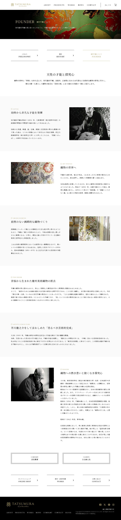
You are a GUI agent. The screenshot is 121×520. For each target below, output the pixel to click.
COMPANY (47, 513)
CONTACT (91, 5)
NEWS (81, 5)
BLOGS (68, 513)
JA (106, 5)
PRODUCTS (59, 5)
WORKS (71, 5)
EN (109, 5)
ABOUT (47, 5)
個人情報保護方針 (108, 509)
